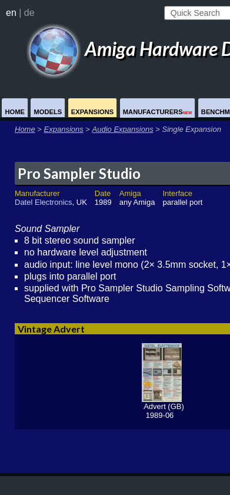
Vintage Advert (51, 328)
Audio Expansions (123, 129)
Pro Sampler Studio (79, 173)
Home (15, 111)
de (29, 13)
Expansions (92, 111)
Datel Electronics (43, 202)
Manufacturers (157, 111)
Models (48, 111)
